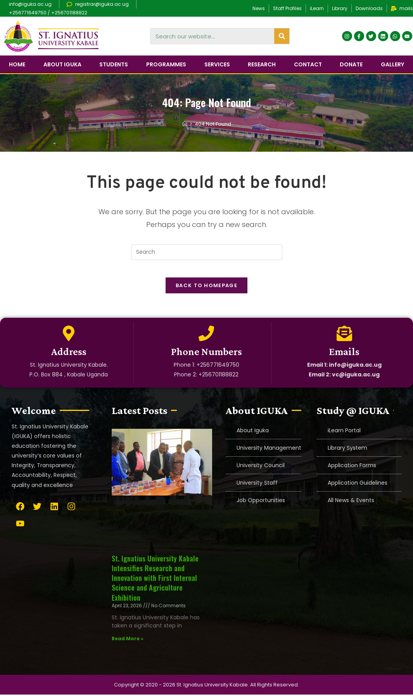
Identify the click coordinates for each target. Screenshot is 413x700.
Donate (351, 64)
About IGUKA (62, 64)
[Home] (184, 124)
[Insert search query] (206, 252)
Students (113, 64)
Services (217, 64)
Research (262, 64)
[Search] (281, 36)
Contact (308, 64)
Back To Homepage (206, 291)
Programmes (166, 64)
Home (17, 64)
